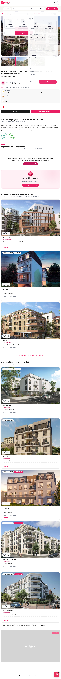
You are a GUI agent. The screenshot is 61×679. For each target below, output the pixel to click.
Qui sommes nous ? (40, 675)
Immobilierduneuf (6, 2)
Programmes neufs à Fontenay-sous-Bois (30, 13)
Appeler (16, 111)
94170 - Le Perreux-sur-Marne (23, 625)
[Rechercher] (52, 8)
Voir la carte (30, 646)
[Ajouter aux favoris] (4, 18)
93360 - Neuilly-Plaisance (39, 625)
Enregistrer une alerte (45, 111)
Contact (47, 675)
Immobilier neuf (5, 13)
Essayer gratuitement (30, 185)
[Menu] (58, 3)
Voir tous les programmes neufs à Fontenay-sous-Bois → (30, 355)
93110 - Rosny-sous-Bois (8, 625)
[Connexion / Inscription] (54, 3)
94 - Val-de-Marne (14, 13)
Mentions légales (31, 675)
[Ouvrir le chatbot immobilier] (56, 674)
